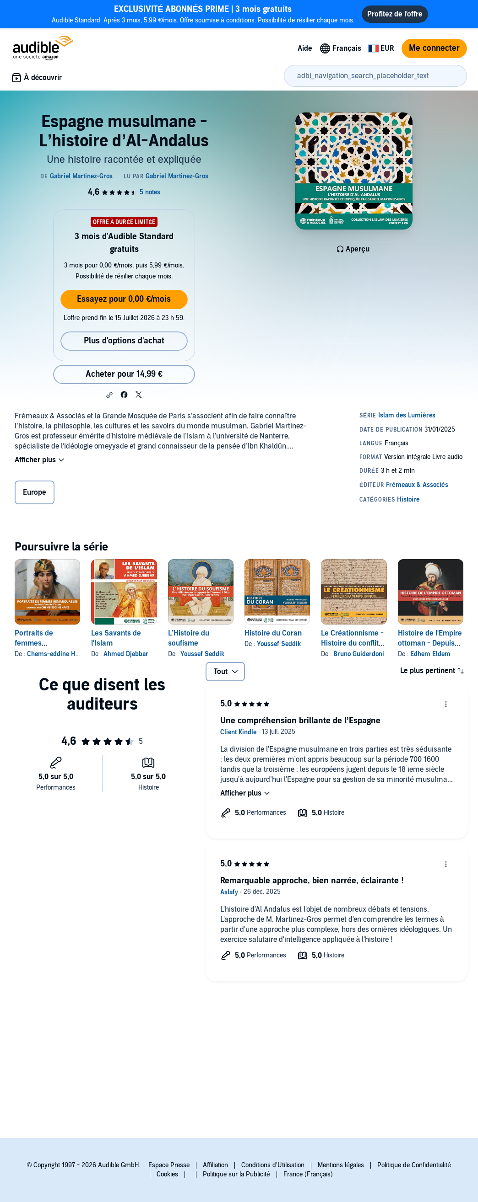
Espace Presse (169, 1165)
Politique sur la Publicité (236, 1174)
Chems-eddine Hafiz (56, 654)
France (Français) (308, 1174)
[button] (109, 395)
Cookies (167, 1174)
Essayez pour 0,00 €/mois (124, 299)
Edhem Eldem (430, 654)
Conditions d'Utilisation (272, 1165)
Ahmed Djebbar (125, 654)
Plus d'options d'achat (124, 341)
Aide (305, 48)
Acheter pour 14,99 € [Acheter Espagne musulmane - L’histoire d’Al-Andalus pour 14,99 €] (124, 374)
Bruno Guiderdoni (358, 654)
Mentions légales (341, 1165)
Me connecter (434, 48)
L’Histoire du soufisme (188, 638)
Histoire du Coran (273, 633)
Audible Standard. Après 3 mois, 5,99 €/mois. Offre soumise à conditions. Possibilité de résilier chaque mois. (203, 14)
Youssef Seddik (202, 654)
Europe (34, 492)
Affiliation (215, 1165)
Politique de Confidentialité (414, 1165)
